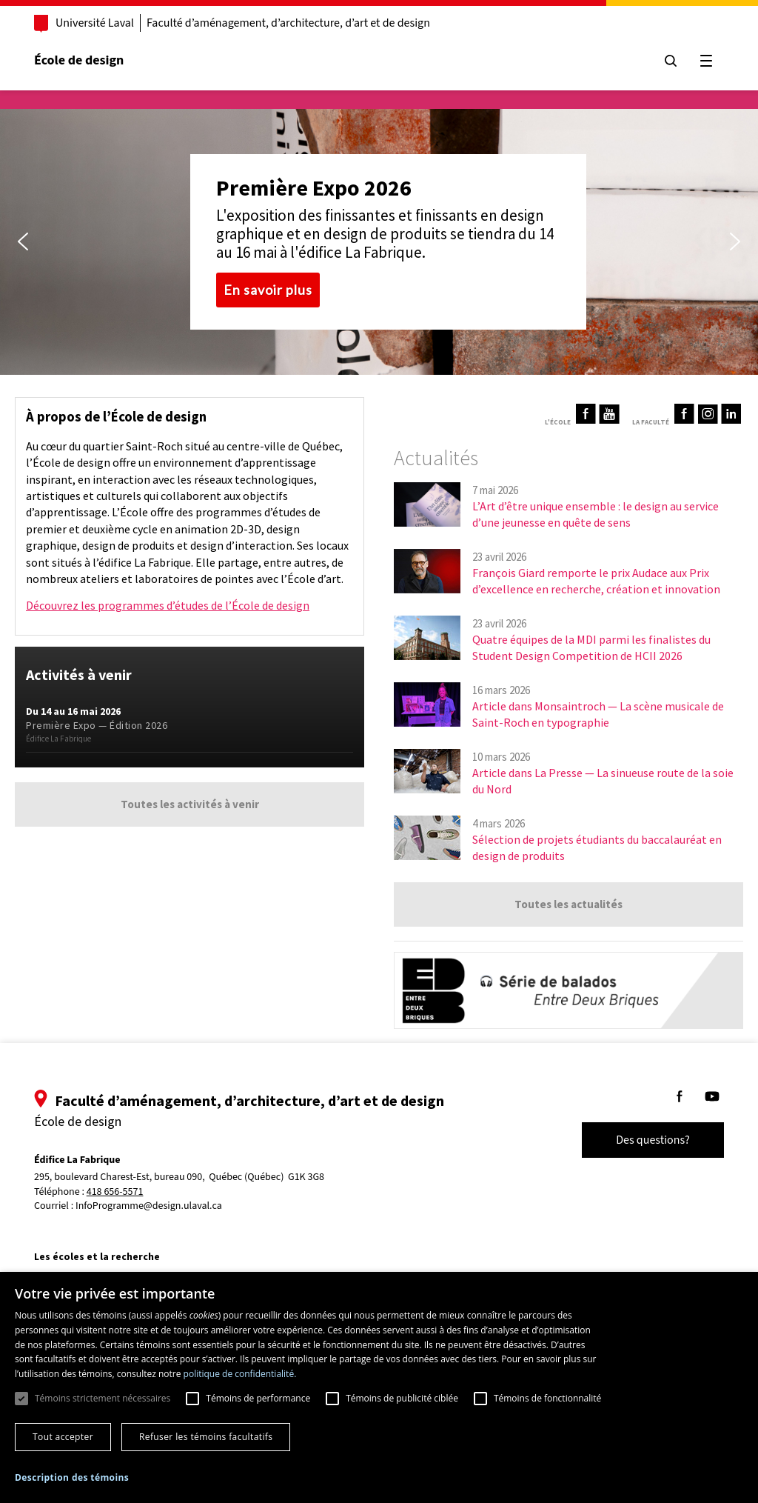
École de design (79, 60)
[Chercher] (670, 61)
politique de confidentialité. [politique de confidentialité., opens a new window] (240, 1373)
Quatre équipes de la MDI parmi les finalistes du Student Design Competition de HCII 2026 (591, 647)
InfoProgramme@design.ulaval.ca (149, 1206)
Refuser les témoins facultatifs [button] (205, 1436)
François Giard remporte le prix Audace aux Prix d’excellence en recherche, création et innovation (596, 580)
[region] (379, 242)
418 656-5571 (115, 1192)
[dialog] (379, 1387)
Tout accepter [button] (63, 1436)
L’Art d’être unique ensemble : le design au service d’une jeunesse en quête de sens (595, 514)
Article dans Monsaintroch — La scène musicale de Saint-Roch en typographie (598, 714)
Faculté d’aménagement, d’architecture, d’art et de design (288, 23)
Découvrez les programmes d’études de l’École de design (167, 605)
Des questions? (653, 1140)
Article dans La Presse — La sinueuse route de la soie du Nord (603, 780)
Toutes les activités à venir (190, 804)
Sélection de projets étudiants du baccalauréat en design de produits (597, 847)
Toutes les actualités (568, 904)
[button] (23, 241)
